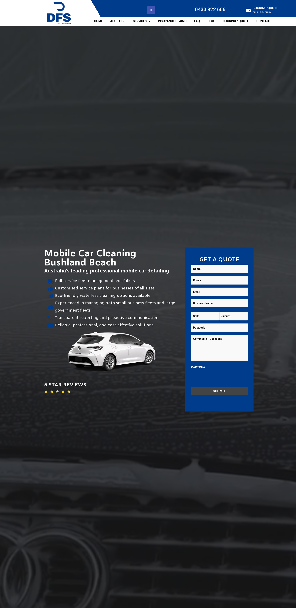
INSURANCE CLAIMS (172, 21)
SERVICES (141, 21)
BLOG (211, 21)
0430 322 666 (210, 9)
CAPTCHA (198, 367)
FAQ (197, 21)
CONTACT (263, 21)
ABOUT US (117, 21)
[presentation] (219, 377)
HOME (98, 21)
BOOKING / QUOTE (236, 21)
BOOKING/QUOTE (265, 8)
